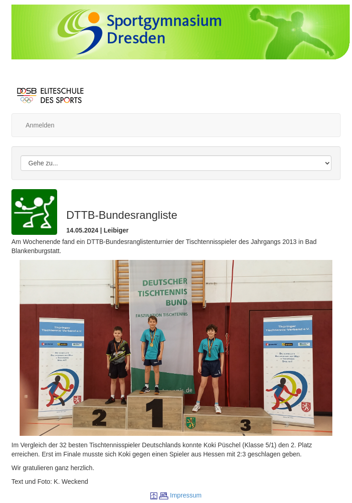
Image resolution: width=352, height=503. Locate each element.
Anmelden (40, 125)
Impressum (186, 495)
